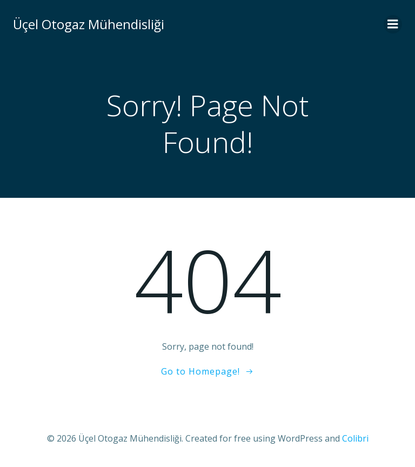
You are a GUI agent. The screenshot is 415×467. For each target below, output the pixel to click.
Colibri (355, 438)
